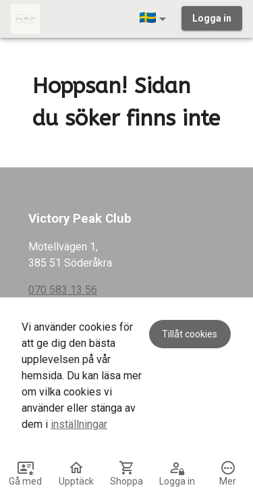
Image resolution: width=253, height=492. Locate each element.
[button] (155, 19)
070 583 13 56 (62, 289)
